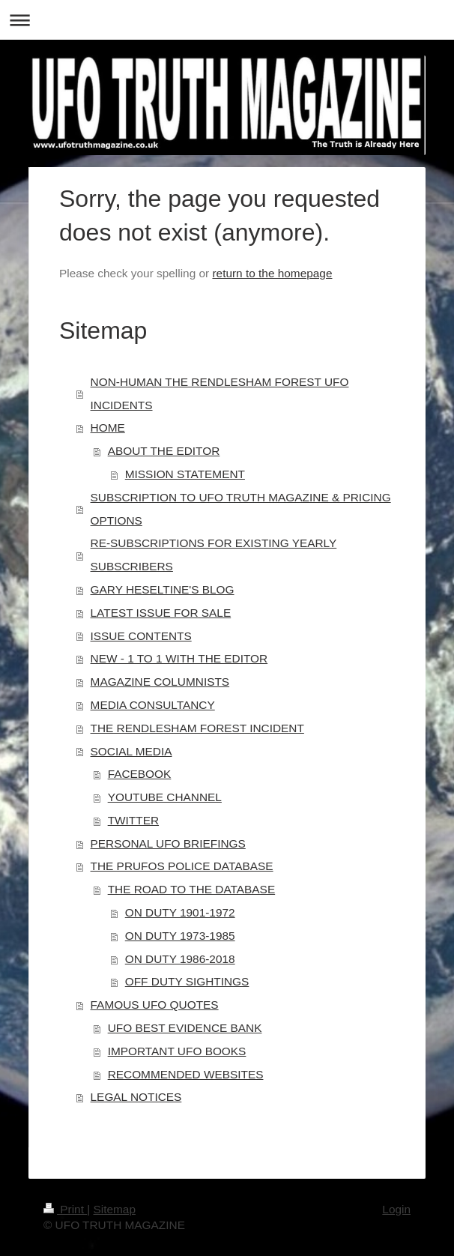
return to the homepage (272, 273)
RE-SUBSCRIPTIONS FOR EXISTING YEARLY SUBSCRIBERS (214, 555)
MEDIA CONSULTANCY (153, 704)
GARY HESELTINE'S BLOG (162, 589)
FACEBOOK (140, 773)
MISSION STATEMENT (185, 474)
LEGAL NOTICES (136, 1096)
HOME (108, 427)
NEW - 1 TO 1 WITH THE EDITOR (179, 658)
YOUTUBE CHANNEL (165, 797)
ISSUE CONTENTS (141, 635)
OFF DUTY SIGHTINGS (187, 981)
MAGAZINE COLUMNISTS (160, 681)
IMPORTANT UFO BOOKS (177, 1051)
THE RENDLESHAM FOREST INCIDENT (197, 728)
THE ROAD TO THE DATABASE (192, 889)
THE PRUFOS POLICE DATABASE (182, 866)
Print (65, 1209)
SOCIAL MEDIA (131, 751)
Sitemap (114, 1209)
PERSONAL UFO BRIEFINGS (168, 843)
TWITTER (133, 820)
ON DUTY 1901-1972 (180, 912)
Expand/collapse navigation (227, 20)
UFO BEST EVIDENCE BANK (185, 1027)
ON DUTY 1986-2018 (180, 958)
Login (396, 1209)
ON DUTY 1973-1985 (180, 935)
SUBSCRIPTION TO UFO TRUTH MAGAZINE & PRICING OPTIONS (241, 509)
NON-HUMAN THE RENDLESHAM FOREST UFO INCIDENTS (220, 393)
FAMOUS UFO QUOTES (155, 1004)
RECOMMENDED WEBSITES (186, 1074)
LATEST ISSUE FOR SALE (161, 612)
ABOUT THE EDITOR (164, 450)
